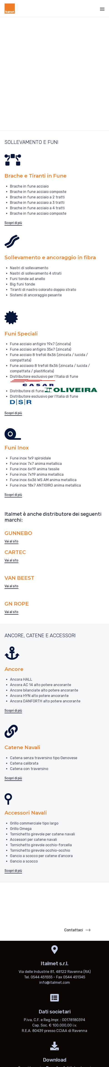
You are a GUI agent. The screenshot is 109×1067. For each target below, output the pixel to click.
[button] (13, 223)
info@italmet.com (54, 982)
